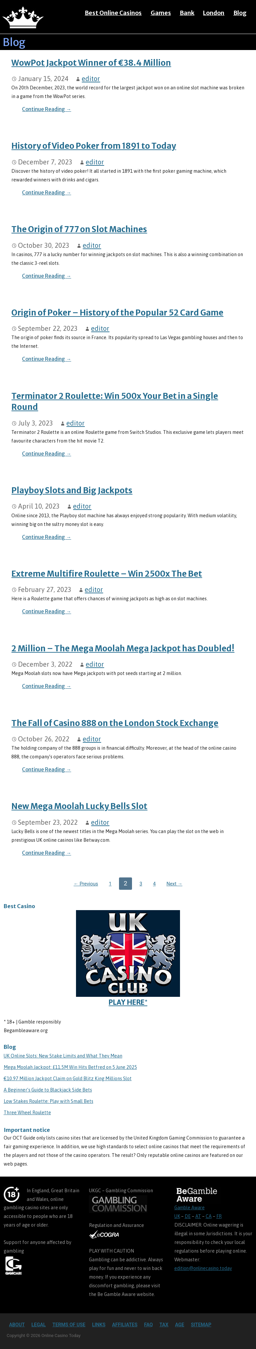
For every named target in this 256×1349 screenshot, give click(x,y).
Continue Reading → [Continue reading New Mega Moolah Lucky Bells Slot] (46, 853)
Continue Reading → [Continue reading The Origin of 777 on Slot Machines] (46, 276)
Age (179, 1325)
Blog (240, 13)
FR (219, 1216)
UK (177, 1216)
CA (209, 1216)
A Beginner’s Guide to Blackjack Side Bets (48, 1090)
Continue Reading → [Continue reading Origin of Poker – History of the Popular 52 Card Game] (46, 359)
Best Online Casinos (113, 13)
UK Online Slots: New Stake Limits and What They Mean (63, 1056)
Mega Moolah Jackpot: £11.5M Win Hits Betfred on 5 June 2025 (70, 1067)
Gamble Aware (189, 1207)
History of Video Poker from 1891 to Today (93, 146)
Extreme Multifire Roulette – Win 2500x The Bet (106, 574)
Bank (187, 13)
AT (198, 1216)
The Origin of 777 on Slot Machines (79, 229)
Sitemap (201, 1325)
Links (98, 1325)
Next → (174, 884)
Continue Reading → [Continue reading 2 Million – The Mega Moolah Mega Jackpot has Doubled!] (46, 686)
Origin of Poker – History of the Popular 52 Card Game (117, 312)
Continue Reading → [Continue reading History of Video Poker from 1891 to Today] (46, 192)
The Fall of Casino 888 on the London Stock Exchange (114, 723)
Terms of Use (68, 1325)
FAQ (148, 1325)
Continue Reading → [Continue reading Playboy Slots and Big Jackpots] (46, 537)
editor (91, 78)
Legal (38, 1325)
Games (161, 13)
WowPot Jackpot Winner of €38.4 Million (91, 63)
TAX (163, 1325)
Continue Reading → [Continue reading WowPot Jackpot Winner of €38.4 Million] (46, 109)
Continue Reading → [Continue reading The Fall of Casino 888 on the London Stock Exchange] (46, 769)
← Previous (86, 884)
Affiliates (124, 1325)
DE (188, 1216)
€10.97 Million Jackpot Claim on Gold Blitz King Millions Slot (68, 1078)
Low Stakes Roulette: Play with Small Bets (48, 1101)
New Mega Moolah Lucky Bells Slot (79, 806)
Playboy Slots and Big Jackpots (71, 490)
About (17, 1325)
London (213, 13)
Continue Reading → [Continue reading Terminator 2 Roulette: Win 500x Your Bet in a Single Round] (46, 454)
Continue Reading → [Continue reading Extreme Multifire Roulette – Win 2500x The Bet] (46, 611)
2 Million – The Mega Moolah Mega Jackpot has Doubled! (122, 648)
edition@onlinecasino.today (203, 1268)
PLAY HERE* (128, 958)
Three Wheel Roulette (27, 1112)
